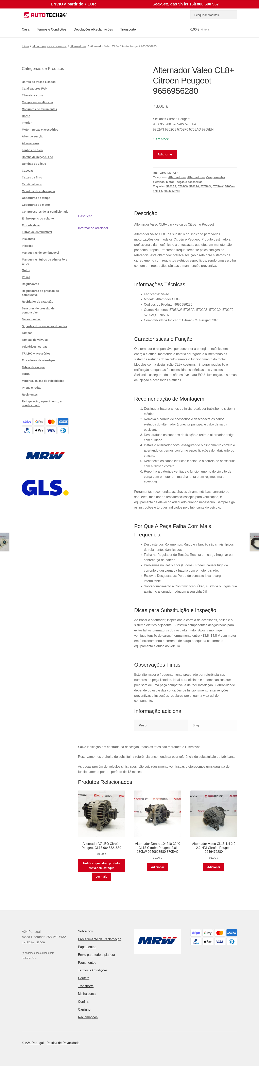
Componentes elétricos (37, 102)
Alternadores (78, 46)
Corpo (26, 116)
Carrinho (84, 1009)
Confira (83, 1001)
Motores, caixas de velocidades (43, 380)
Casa (25, 29)
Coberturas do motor (36, 204)
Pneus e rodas (31, 387)
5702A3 (171, 186)
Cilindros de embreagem (38, 191)
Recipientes (30, 394)
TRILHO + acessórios (36, 353)
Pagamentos (87, 947)
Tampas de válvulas (35, 339)
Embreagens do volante (38, 218)
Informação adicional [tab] (93, 228)
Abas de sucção (33, 136)
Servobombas (31, 319)
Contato (83, 978)
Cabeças (28, 170)
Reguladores (30, 284)
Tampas (27, 333)
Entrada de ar (31, 225)
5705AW (218, 186)
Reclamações (88, 1017)
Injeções (27, 245)
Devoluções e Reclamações (93, 29)
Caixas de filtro (32, 177)
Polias (26, 277)
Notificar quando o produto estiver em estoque (101, 866)
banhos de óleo (32, 150)
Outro (26, 270)
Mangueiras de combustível (40, 252)
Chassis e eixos (32, 95)
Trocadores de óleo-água (38, 360)
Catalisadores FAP (34, 88)
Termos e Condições (51, 29)
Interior (27, 122)
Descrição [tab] (85, 216)
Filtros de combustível (37, 232)
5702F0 (194, 186)
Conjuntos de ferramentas (39, 109)
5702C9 (183, 186)
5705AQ (206, 186)
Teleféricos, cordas (35, 346)
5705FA (158, 191)
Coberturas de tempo (36, 197)
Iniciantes (28, 239)
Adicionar (164, 154)
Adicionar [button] (157, 867)
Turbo (26, 374)
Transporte (128, 29)
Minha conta (87, 993)
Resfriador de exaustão (37, 301)
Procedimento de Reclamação (99, 939)
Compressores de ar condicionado (45, 211)
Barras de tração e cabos (39, 81)
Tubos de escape (33, 367)
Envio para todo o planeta (96, 954)
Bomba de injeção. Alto (37, 157)
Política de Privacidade (63, 1043)
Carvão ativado (32, 184)
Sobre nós (85, 931)
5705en (230, 186)
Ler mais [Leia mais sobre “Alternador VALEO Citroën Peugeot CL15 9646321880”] (101, 876)
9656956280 (172, 191)
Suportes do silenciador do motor (44, 326)
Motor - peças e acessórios (50, 46)
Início (25, 46)
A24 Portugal (34, 1043)
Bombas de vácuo (34, 163)
